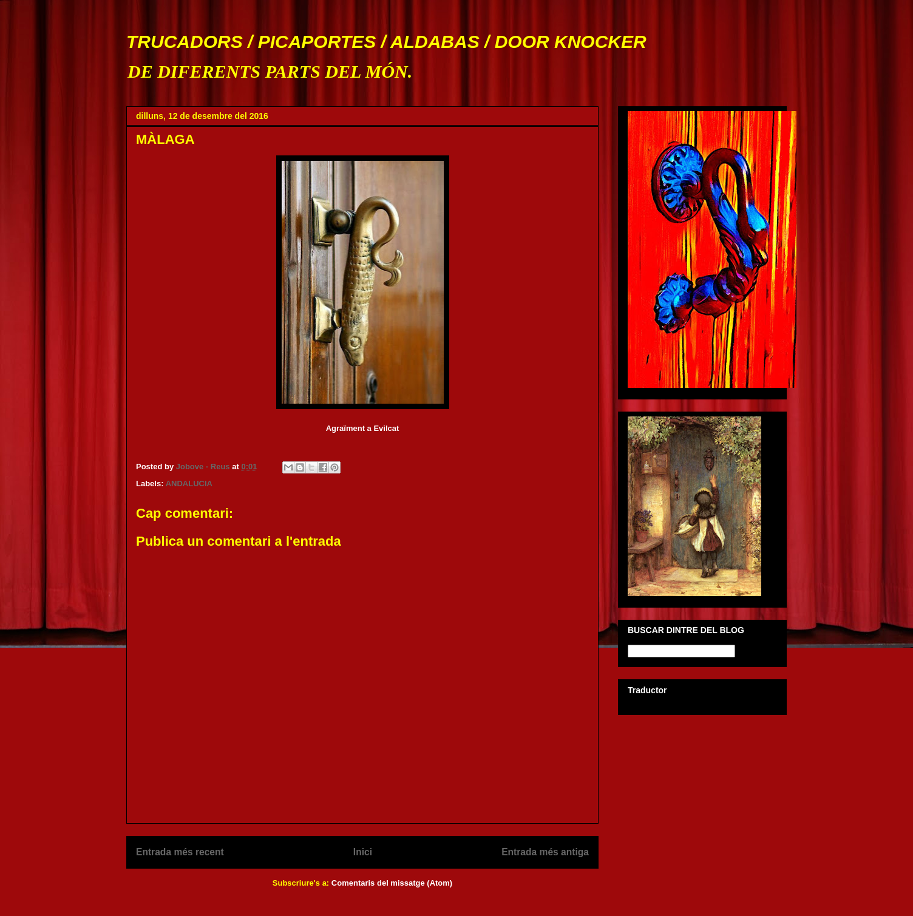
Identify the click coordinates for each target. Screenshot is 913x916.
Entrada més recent (180, 852)
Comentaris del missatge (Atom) (391, 882)
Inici (362, 852)
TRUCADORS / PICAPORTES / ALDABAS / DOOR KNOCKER (386, 42)
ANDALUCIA (189, 483)
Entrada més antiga (545, 852)
